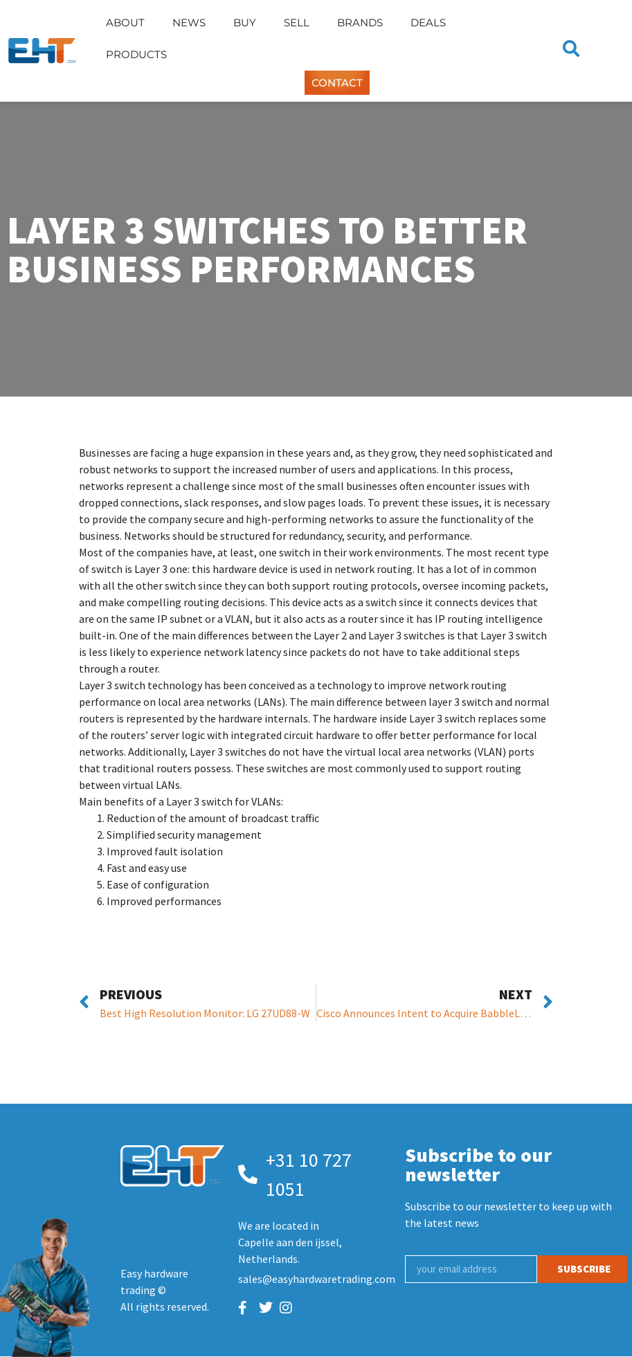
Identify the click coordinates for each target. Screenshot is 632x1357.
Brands (360, 22)
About (125, 22)
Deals (428, 22)
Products (136, 54)
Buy (244, 22)
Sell (296, 22)
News (189, 22)
